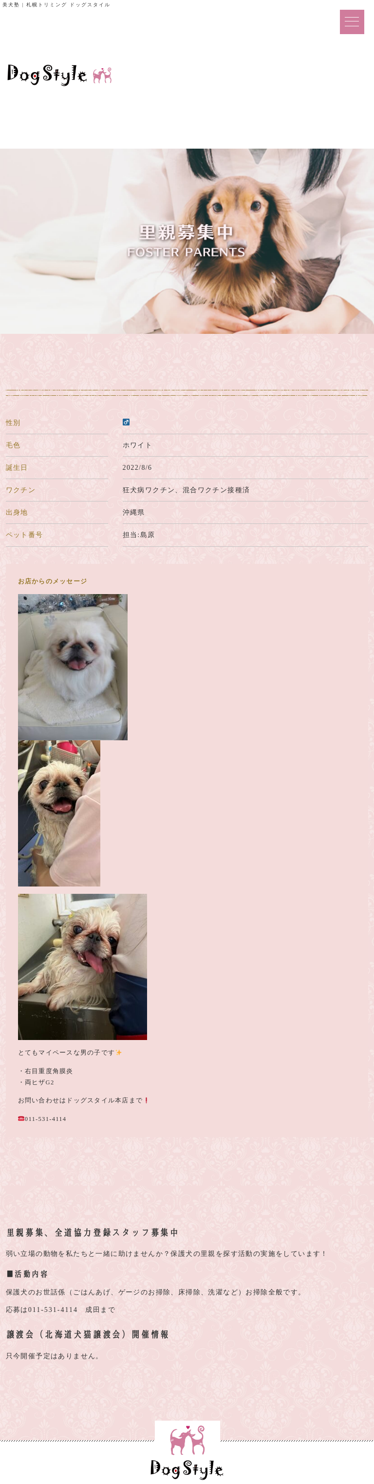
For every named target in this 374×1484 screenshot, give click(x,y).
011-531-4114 (53, 1309)
